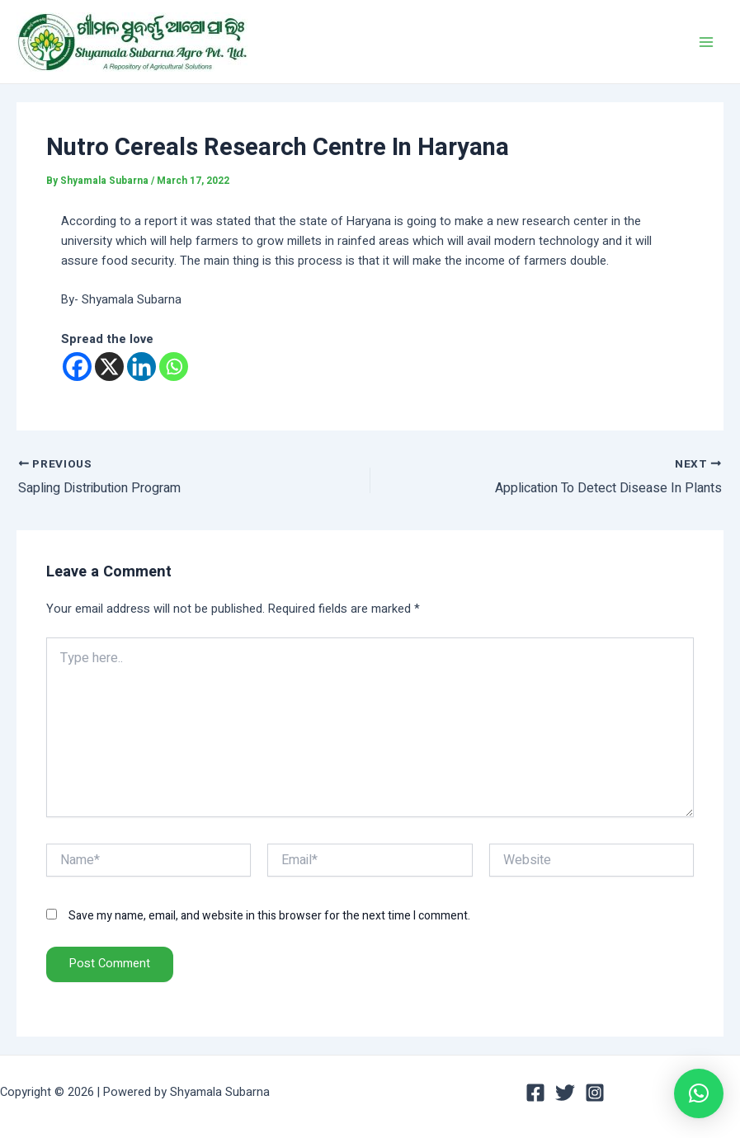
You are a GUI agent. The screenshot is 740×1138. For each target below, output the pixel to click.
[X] (109, 366)
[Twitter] (565, 1093)
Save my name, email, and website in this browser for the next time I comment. (269, 915)
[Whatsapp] (173, 366)
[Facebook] (77, 366)
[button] (699, 1093)
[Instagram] (595, 1093)
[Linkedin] (141, 366)
